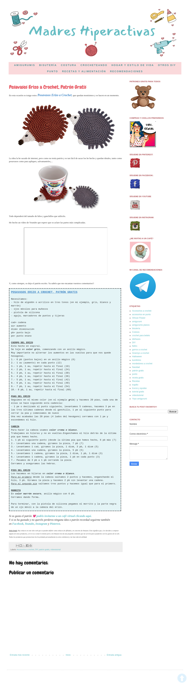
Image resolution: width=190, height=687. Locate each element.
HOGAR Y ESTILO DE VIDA (132, 65)
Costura (135, 332)
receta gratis (138, 377)
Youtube (29, 523)
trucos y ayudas (139, 388)
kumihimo (136, 360)
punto (134, 374)
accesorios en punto (141, 314)
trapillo (135, 385)
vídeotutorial (55, 549)
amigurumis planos (141, 325)
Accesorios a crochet (25, 549)
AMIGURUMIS (24, 65)
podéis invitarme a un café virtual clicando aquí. (64, 516)
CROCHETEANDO (93, 65)
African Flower (138, 318)
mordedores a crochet (142, 363)
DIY (36, 549)
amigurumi (137, 321)
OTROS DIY (167, 65)
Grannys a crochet (140, 353)
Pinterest (55, 523)
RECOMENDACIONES (126, 71)
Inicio (68, 655)
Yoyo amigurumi (139, 399)
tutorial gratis (138, 391)
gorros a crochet (139, 349)
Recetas (136, 381)
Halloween (137, 356)
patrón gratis (44, 549)
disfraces (136, 339)
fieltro (134, 346)
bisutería (136, 328)
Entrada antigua (114, 655)
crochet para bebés (141, 335)
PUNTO (52, 71)
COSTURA (68, 65)
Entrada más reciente (20, 655)
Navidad (136, 367)
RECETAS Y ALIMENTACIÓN (84, 71)
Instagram (41, 523)
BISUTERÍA (48, 65)
